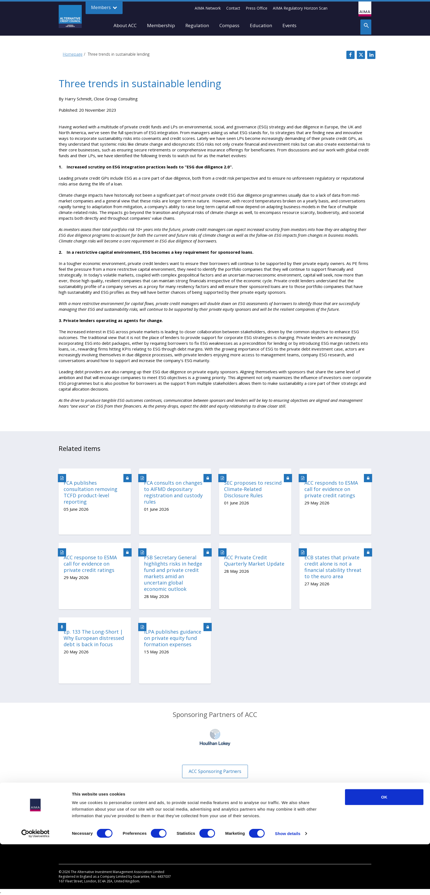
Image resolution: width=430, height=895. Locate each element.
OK (384, 847)
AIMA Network (208, 8)
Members (104, 7)
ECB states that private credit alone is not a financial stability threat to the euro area (332, 567)
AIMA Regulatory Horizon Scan (300, 8)
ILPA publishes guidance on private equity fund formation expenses (172, 638)
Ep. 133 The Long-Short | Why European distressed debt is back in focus (94, 638)
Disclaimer (228, 817)
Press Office (256, 8)
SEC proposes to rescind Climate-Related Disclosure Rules (253, 489)
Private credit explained (79, 825)
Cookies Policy (232, 825)
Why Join (66, 817)
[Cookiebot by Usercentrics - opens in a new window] (36, 884)
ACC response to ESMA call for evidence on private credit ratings (90, 563)
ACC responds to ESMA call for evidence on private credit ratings (331, 489)
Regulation (197, 25)
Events (289, 25)
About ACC (125, 25)
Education (261, 25)
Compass (229, 25)
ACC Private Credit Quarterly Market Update (254, 560)
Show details (288, 884)
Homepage (73, 54)
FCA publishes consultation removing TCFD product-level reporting (90, 492)
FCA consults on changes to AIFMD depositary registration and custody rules (173, 492)
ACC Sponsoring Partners (215, 771)
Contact (233, 8)
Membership (161, 25)
